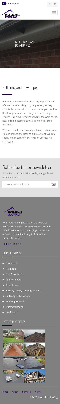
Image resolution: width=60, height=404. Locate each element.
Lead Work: (11, 312)
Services (26, 391)
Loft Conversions (14, 274)
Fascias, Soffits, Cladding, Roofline (23, 290)
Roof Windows (13, 279)
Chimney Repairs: (14, 306)
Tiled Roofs (11, 263)
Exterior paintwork (15, 301)
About (15, 391)
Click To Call (10, 3)
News (38, 391)
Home (5, 391)
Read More (13, 244)
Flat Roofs (11, 268)
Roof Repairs (12, 285)
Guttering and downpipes (19, 295)
